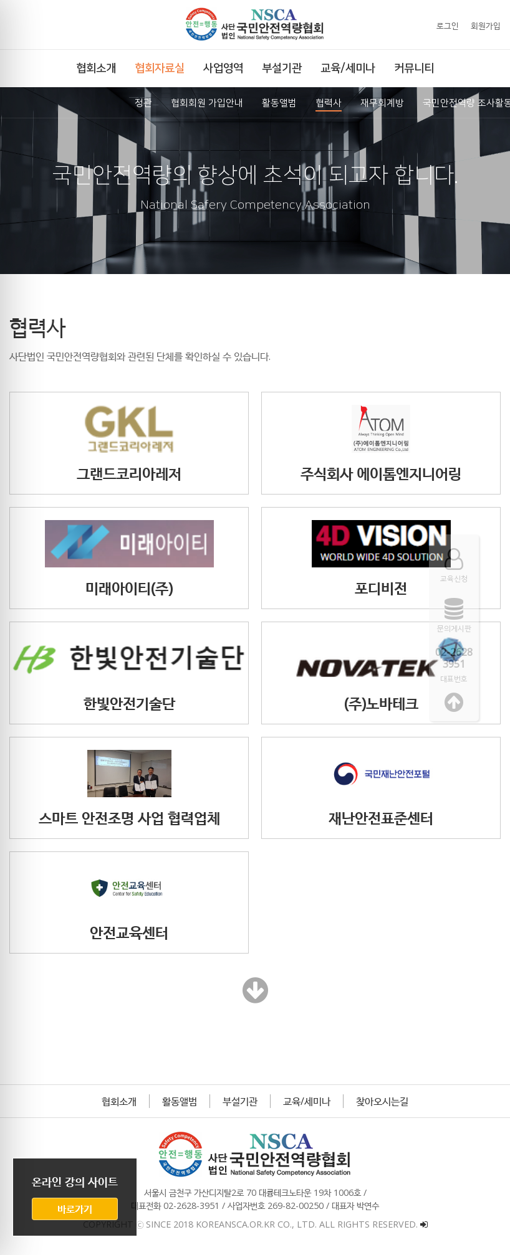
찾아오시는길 (382, 1101)
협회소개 (119, 1101)
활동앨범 (179, 1101)
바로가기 (74, 1209)
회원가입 (486, 25)
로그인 (447, 25)
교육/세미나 (306, 1101)
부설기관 (240, 1101)
